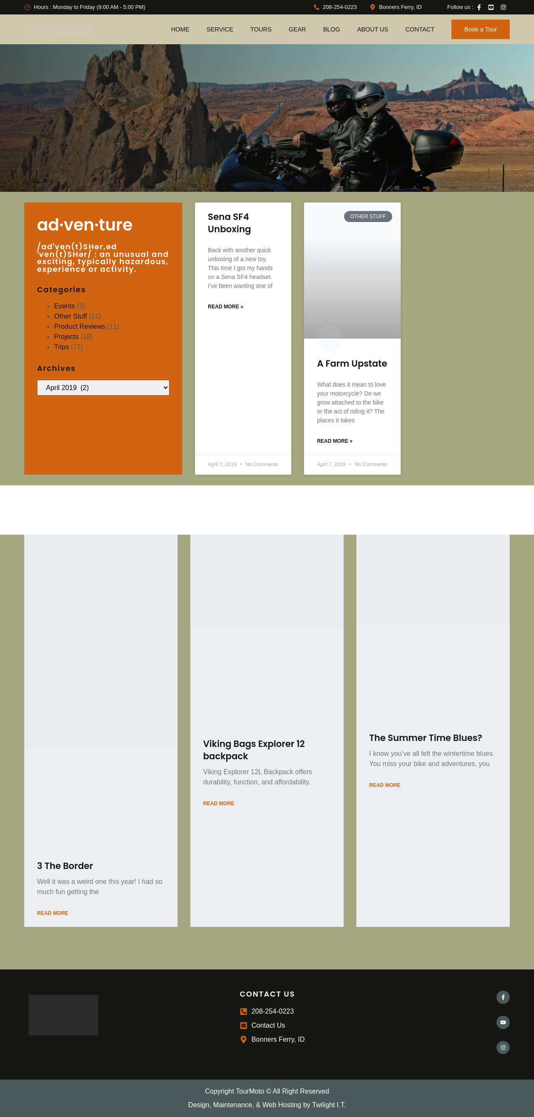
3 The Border (65, 866)
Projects (66, 336)
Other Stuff (70, 316)
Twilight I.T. (329, 1104)
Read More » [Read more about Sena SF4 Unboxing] (225, 307)
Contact (419, 29)
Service (220, 29)
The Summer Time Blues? (425, 738)
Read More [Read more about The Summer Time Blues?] (384, 785)
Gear (297, 29)
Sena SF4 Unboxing (229, 223)
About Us (372, 29)
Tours (261, 29)
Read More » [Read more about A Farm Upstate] (334, 441)
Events (64, 306)
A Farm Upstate (352, 363)
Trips (61, 346)
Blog (331, 29)
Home (180, 29)
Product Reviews (79, 326)
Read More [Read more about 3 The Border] (52, 913)
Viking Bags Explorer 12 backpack (254, 750)
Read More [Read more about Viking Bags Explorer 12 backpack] (218, 803)
